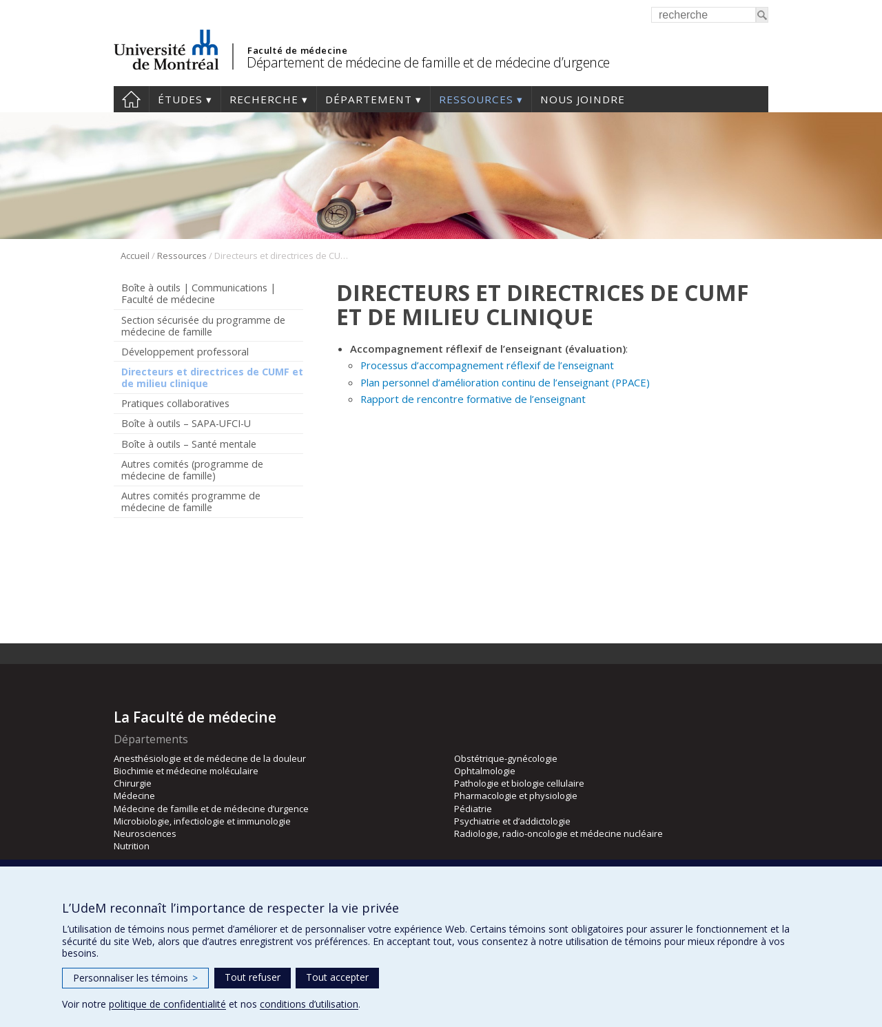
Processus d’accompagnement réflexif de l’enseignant (487, 365)
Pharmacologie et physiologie (515, 795)
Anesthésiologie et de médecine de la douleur (210, 758)
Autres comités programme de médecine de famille (190, 501)
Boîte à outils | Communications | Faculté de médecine (198, 293)
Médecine (134, 795)
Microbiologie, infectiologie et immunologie (202, 821)
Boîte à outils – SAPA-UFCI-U (186, 423)
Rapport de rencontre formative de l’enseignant (473, 399)
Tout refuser (252, 977)
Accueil (131, 99)
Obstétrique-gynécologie (505, 758)
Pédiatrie (473, 808)
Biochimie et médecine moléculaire (186, 771)
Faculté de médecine (297, 50)
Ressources (476, 99)
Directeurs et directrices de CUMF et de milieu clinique (212, 377)
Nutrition (132, 846)
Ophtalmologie (484, 771)
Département (368, 99)
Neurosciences (145, 833)
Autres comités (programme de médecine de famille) (192, 469)
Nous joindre (582, 99)
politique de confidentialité (167, 1003)
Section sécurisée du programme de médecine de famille (203, 325)
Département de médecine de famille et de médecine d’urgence (428, 62)
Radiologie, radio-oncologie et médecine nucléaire (558, 833)
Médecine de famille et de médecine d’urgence (211, 808)
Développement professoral (185, 351)
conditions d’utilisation (309, 1003)
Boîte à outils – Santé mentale (188, 443)
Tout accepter (337, 977)
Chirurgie (133, 783)
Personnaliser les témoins (135, 977)
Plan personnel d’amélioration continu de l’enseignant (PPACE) (505, 382)
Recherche (263, 99)
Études (180, 99)
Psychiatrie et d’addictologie (512, 821)
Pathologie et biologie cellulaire (519, 783)
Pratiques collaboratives (175, 403)
